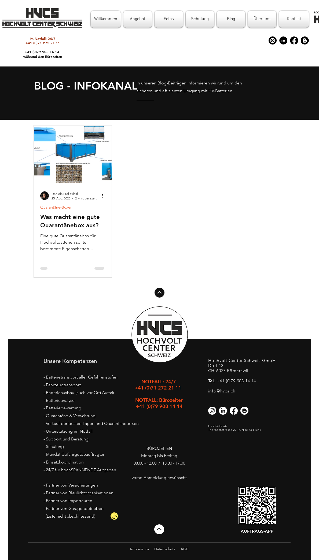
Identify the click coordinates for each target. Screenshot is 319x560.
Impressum (139, 549)
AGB (185, 549)
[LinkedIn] (283, 40)
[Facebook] (294, 40)
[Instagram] (273, 40)
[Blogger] (305, 40)
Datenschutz (164, 549)
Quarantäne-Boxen (56, 207)
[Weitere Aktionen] (104, 195)
